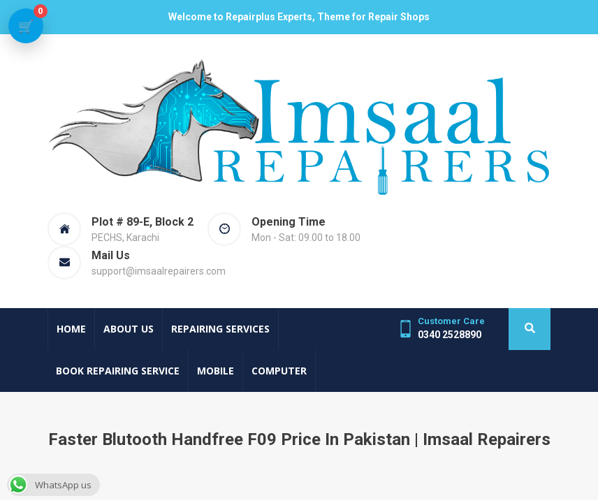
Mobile (215, 370)
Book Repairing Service (118, 370)
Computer (279, 370)
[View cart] (25, 25)
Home (71, 328)
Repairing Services (220, 328)
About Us (128, 328)
